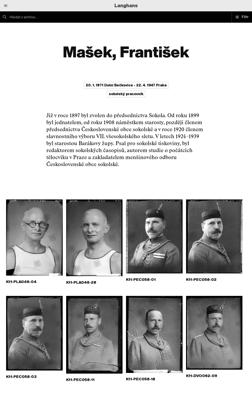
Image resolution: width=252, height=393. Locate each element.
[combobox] (63, 17)
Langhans (126, 5)
